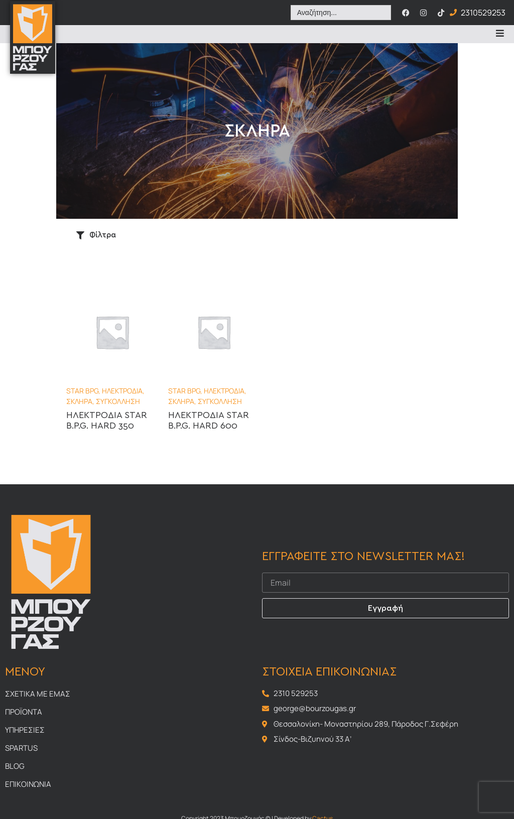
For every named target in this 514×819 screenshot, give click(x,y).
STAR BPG (82, 390)
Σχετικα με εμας (37, 694)
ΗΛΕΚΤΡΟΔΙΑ (122, 390)
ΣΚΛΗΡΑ (79, 401)
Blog (15, 766)
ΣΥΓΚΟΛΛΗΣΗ (118, 401)
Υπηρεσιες (25, 730)
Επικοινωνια (28, 784)
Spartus (21, 748)
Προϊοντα (23, 712)
